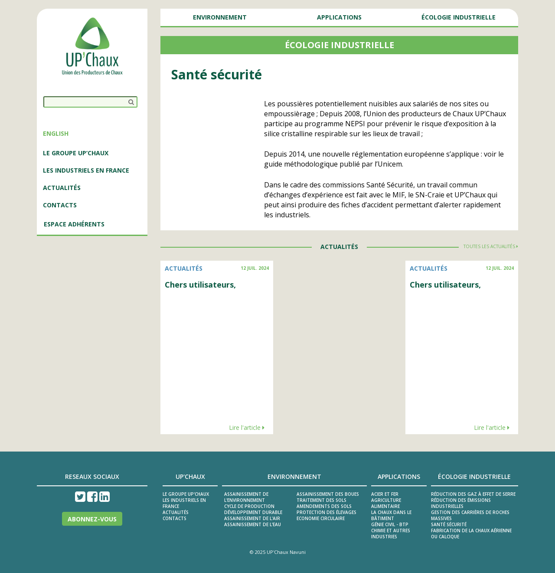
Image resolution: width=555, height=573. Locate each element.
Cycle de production (249, 506)
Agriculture (386, 500)
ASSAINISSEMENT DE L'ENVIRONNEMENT (246, 497)
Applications (339, 17)
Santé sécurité (449, 524)
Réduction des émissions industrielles (461, 503)
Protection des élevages (326, 512)
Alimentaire (385, 506)
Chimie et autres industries (390, 533)
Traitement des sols (321, 500)
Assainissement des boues (328, 494)
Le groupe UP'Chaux (186, 494)
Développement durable (253, 512)
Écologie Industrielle (458, 17)
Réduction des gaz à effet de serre (473, 494)
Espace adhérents (74, 224)
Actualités (176, 512)
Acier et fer (384, 494)
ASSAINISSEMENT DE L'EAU (252, 524)
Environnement (220, 17)
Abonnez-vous (92, 519)
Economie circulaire (321, 518)
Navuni (298, 552)
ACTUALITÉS (62, 187)
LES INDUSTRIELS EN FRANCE (86, 170)
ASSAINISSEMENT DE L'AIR (252, 518)
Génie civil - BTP (389, 524)
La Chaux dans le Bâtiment (391, 515)
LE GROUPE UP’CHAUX (75, 153)
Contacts (60, 205)
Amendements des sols (324, 506)
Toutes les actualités (491, 246)
